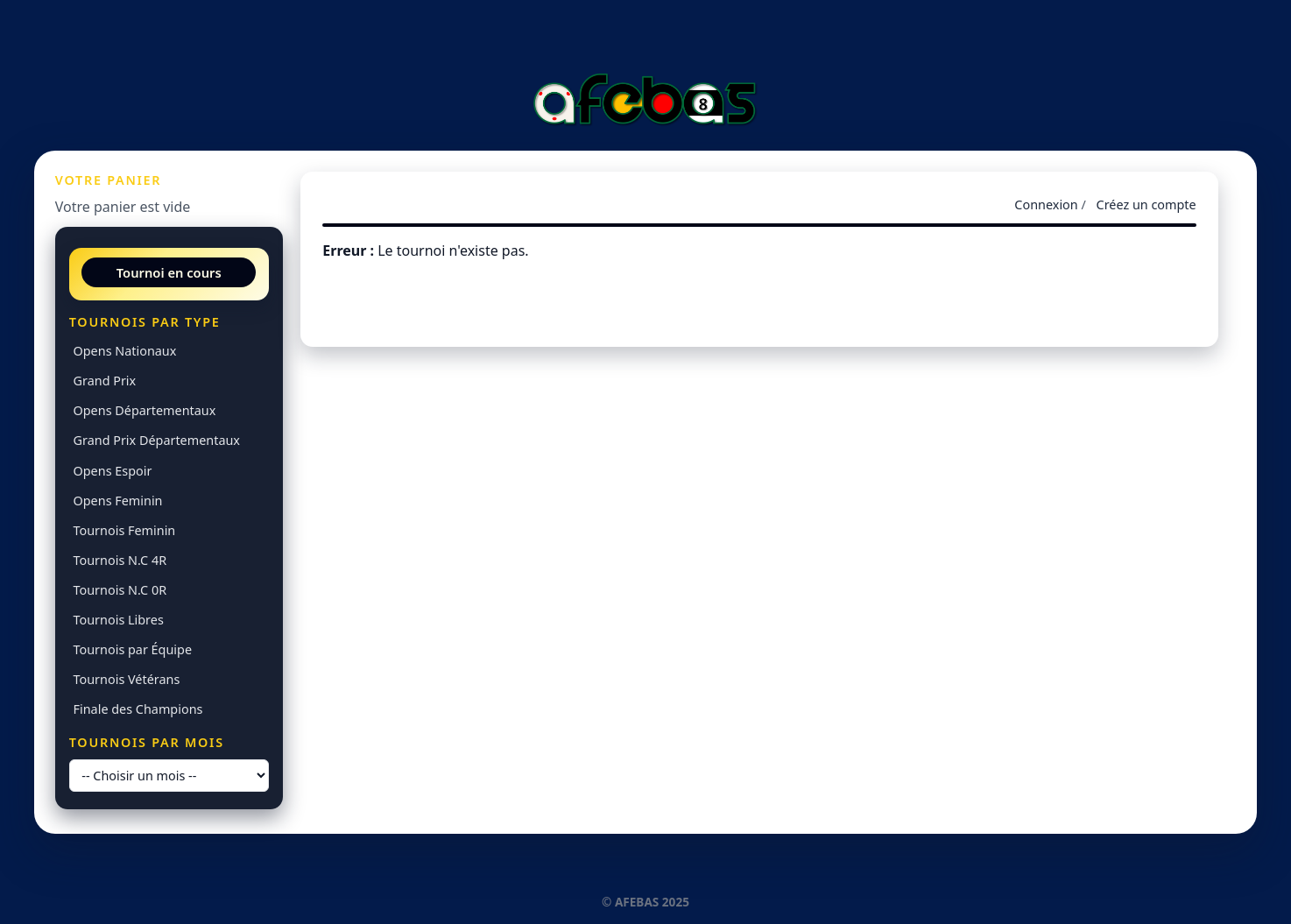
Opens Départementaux (145, 410)
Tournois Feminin (125, 530)
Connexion (1045, 204)
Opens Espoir (113, 470)
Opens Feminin (118, 500)
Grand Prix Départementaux (157, 440)
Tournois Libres (119, 619)
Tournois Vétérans (127, 679)
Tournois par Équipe (133, 649)
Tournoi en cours (169, 272)
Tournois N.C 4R (120, 560)
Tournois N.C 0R (120, 590)
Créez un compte (1146, 204)
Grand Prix (105, 380)
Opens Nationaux (125, 350)
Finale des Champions (138, 709)
